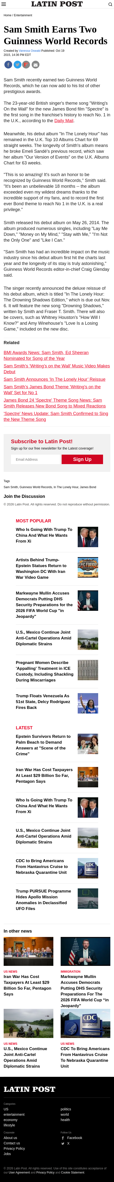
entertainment (14, 1114)
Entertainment (23, 15)
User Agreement (19, 1172)
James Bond (88, 487)
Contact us (12, 1143)
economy (11, 1120)
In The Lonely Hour (66, 487)
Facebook (74, 1138)
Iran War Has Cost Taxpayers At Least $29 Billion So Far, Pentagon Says (44, 775)
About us (10, 1138)
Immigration (70, 971)
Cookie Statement (72, 1172)
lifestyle (9, 1125)
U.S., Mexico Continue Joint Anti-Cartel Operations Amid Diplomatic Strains (43, 638)
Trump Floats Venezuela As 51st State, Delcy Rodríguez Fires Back (43, 702)
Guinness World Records (35, 487)
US (6, 1109)
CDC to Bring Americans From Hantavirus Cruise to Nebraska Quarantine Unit (42, 867)
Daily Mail (63, 120)
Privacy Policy (14, 1148)
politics (66, 1109)
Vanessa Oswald (30, 50)
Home (7, 15)
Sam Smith (11, 487)
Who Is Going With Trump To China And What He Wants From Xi (44, 535)
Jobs (7, 1154)
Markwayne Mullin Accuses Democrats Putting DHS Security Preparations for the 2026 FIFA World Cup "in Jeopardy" (44, 605)
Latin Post (57, 4)
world (65, 1114)
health (65, 1120)
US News (10, 971)
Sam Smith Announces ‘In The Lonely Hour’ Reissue (54, 379)
